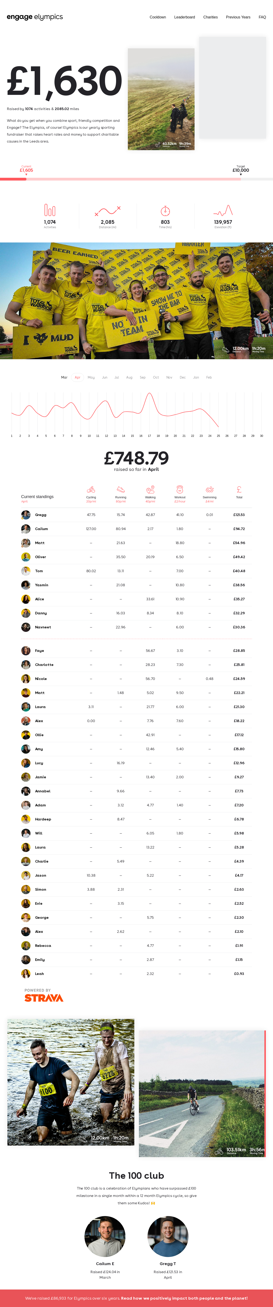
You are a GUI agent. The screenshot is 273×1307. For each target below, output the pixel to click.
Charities (210, 17)
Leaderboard (184, 17)
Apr (77, 377)
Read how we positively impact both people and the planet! (184, 1298)
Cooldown (158, 17)
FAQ (262, 17)
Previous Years (238, 17)
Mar (64, 377)
